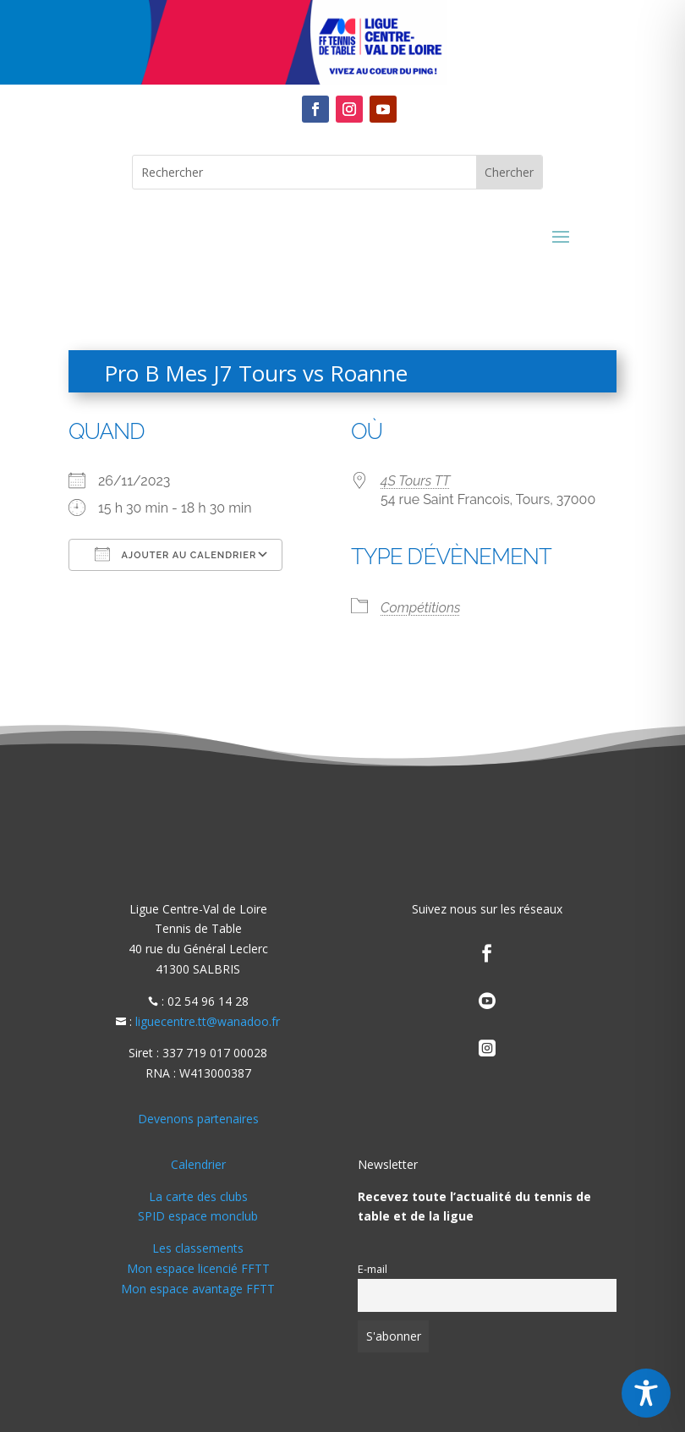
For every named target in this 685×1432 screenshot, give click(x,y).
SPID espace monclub (198, 1216)
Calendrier (198, 1164)
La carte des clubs (198, 1196)
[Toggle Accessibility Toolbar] (646, 1393)
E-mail (372, 1269)
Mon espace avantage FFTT (198, 1289)
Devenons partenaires (198, 1119)
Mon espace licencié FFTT (198, 1268)
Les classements (198, 1248)
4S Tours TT (415, 481)
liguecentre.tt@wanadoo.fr (207, 1021)
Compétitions (420, 608)
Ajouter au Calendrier (175, 554)
